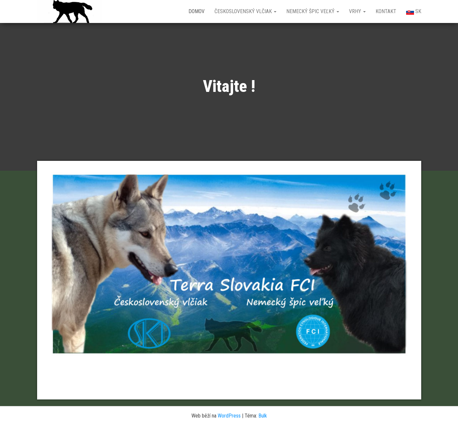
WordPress (229, 416)
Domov (196, 11)
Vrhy (357, 11)
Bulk (262, 416)
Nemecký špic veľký (312, 11)
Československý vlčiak (245, 11)
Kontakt (386, 11)
